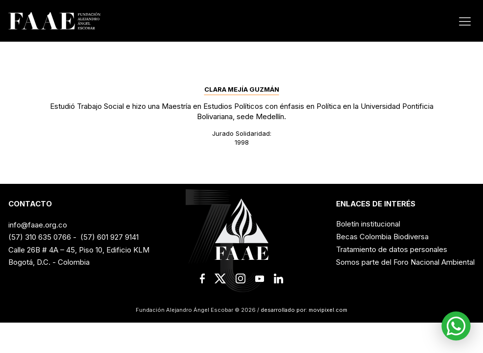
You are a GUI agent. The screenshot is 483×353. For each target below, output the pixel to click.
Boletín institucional (368, 223)
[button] (456, 326)
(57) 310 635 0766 (39, 237)
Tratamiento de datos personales (391, 249)
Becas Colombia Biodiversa (382, 236)
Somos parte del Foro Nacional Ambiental (405, 262)
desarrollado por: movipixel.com (303, 309)
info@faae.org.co (37, 224)
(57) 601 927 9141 (109, 237)
